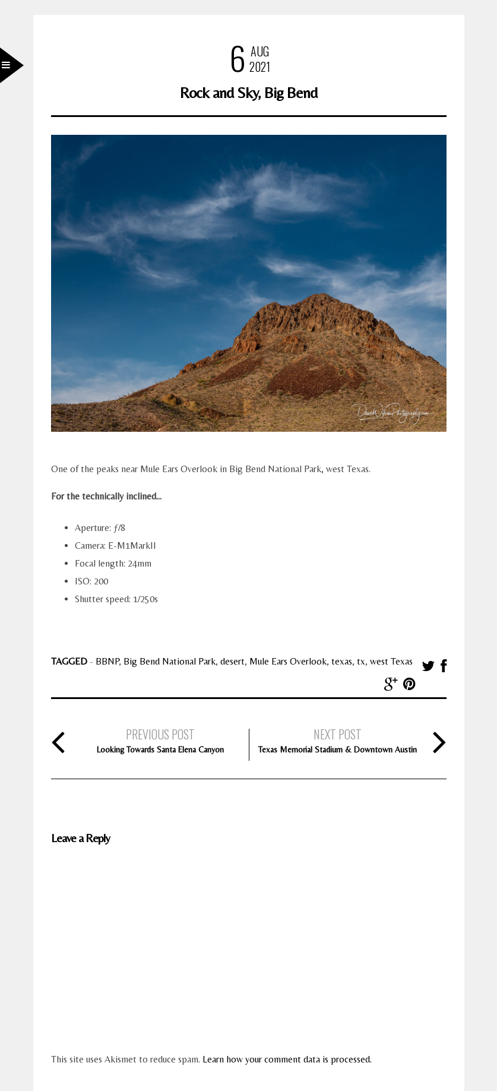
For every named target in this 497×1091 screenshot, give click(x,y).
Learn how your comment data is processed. (287, 1059)
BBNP (107, 661)
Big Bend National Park (170, 661)
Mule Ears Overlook (288, 661)
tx (361, 661)
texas (341, 661)
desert (232, 661)
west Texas (391, 661)
